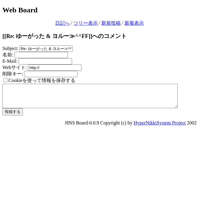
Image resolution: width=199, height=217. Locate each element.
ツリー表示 (86, 23)
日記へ (62, 23)
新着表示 (134, 23)
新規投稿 (111, 23)
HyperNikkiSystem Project (160, 127)
